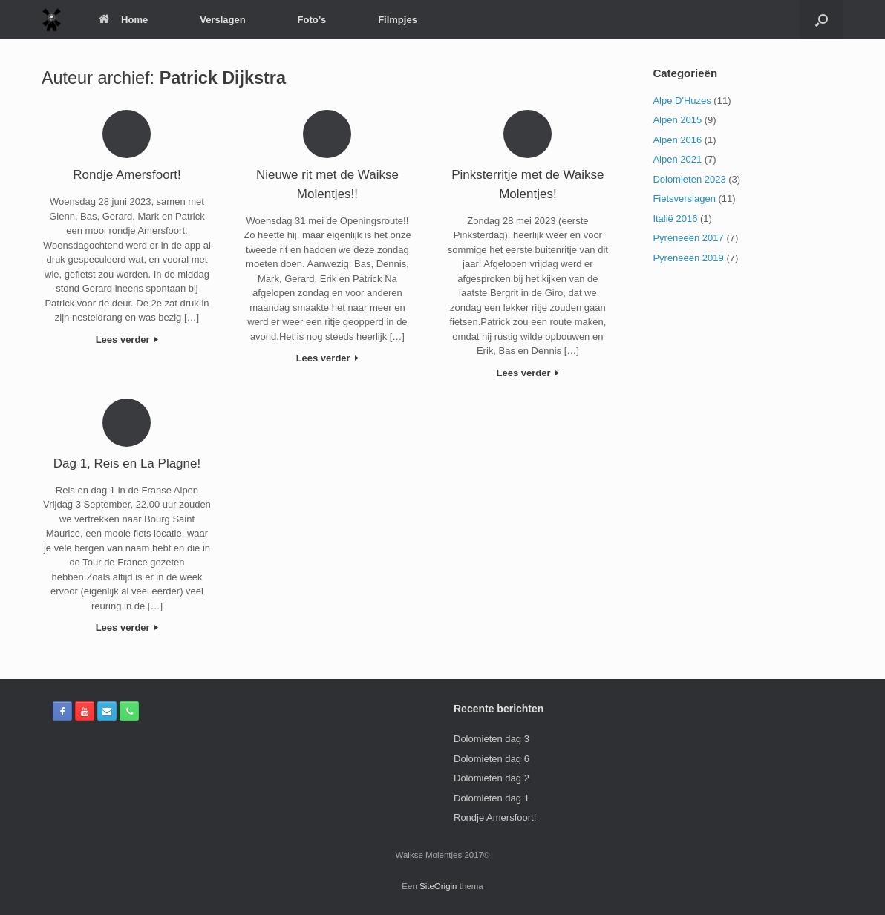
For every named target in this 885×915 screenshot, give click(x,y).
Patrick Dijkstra (223, 78)
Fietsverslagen (684, 198)
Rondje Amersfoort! (495, 817)
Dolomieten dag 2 (491, 778)
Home (123, 19)
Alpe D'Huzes (682, 100)
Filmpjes (397, 19)
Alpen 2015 (677, 119)
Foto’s (312, 19)
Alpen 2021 (677, 159)
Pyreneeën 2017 (688, 237)
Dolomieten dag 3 (491, 738)
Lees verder (127, 339)
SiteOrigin (438, 886)
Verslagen (222, 19)
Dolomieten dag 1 (491, 798)
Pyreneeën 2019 (688, 257)
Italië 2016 (675, 218)
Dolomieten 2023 (689, 179)
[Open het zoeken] (821, 19)
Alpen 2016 (677, 139)
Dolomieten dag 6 (491, 758)
